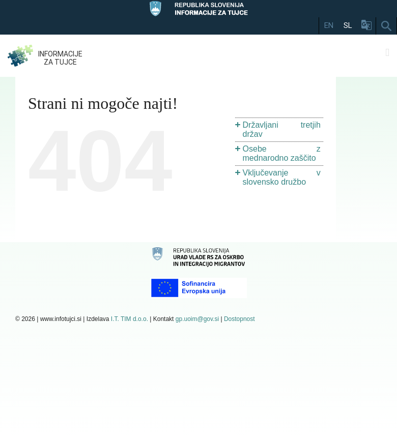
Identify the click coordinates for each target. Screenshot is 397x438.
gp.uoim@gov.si (197, 319)
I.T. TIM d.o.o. (129, 319)
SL (348, 25)
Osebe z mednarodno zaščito (282, 153)
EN (328, 25)
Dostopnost (239, 319)
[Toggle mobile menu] (387, 52)
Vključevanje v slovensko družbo (282, 177)
